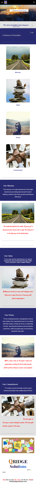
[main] (18, 25)
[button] (2, 2)
